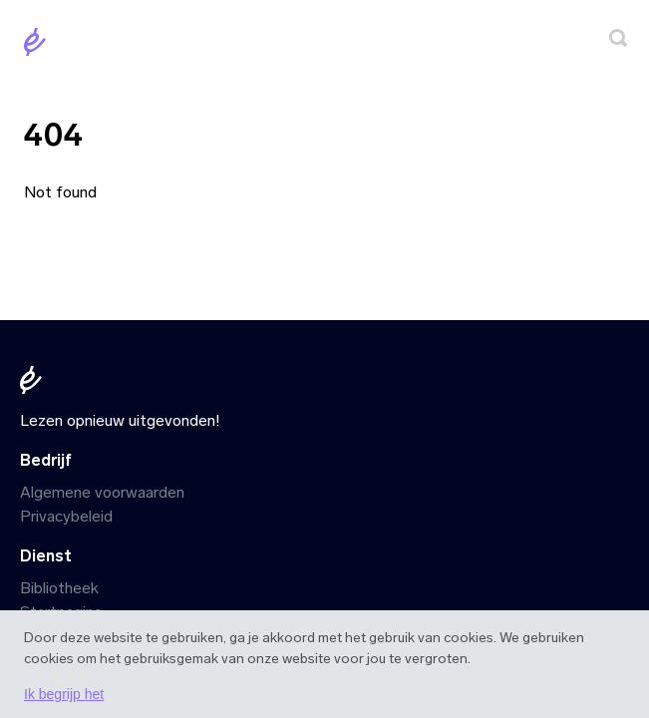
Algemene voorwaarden (102, 492)
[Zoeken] (618, 41)
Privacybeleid (66, 516)
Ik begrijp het (64, 694)
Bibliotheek (59, 587)
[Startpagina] (39, 45)
